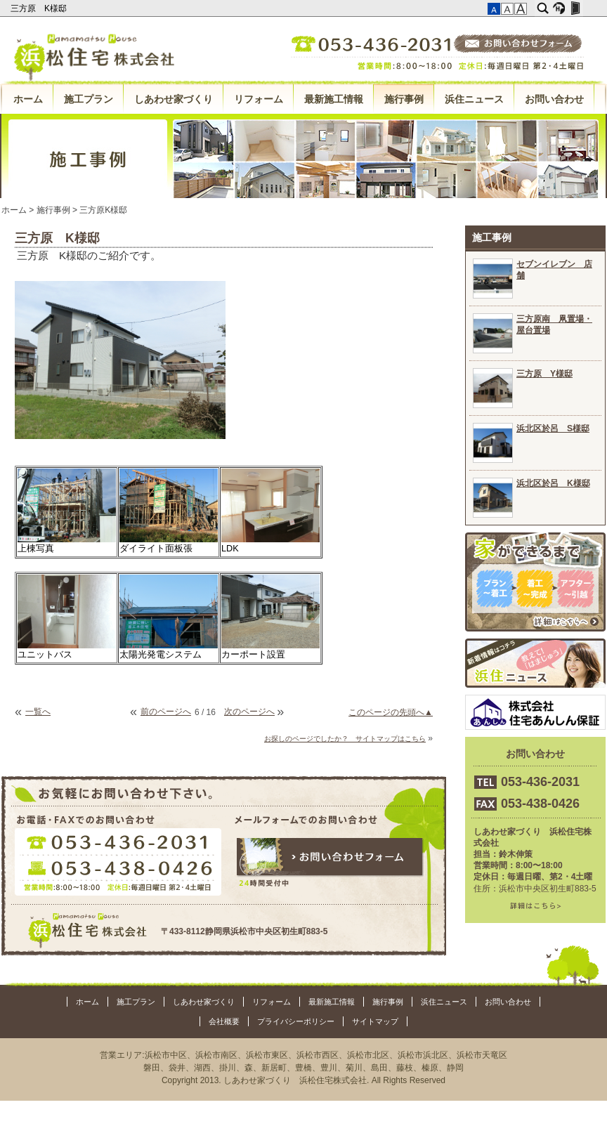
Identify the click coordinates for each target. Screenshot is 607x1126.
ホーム (28, 99)
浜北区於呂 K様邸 (553, 483)
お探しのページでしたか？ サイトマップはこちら (345, 738)
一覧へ (38, 711)
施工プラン (88, 99)
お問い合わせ (554, 99)
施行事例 (404, 99)
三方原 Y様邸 (544, 374)
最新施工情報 (333, 99)
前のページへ (166, 711)
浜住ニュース (474, 99)
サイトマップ (375, 1021)
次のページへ (249, 711)
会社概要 (224, 1021)
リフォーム (258, 99)
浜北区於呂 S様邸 (552, 428)
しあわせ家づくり (173, 99)
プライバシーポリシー (295, 1021)
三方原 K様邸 (40, 8)
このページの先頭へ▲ (390, 712)
